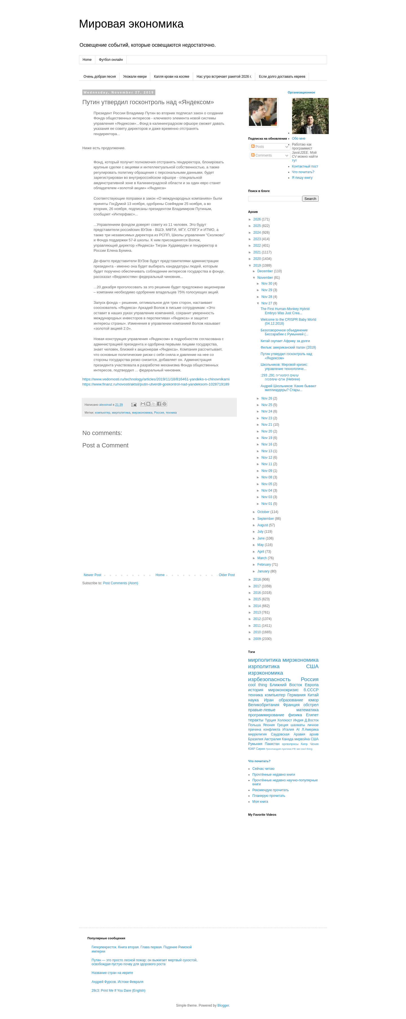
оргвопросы (290, 744)
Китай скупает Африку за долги (285, 341)
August (263, 525)
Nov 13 (267, 451)
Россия (159, 412)
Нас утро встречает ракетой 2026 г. (224, 77)
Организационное (301, 92)
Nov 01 (267, 504)
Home (87, 60)
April (261, 552)
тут (294, 160)
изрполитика (264, 666)
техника (171, 412)
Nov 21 (267, 425)
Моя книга (260, 802)
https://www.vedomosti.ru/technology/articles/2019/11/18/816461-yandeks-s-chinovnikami (156, 379)
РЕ (294, 748)
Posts (257, 147)
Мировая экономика (131, 23)
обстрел (311, 705)
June (261, 538)
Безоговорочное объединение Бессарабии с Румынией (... (284, 332)
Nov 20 (267, 431)
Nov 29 (267, 290)
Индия (298, 720)
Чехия (314, 744)
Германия (296, 695)
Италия (288, 730)
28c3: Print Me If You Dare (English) (118, 991)
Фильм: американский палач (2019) (288, 347)
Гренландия (273, 748)
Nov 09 (267, 471)
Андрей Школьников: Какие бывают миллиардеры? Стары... (288, 388)
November (265, 278)
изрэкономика (265, 673)
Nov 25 (267, 405)
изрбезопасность (269, 679)
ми (298, 748)
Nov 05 (267, 484)
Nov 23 (267, 418)
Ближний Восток (286, 685)
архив (314, 734)
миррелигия (257, 734)
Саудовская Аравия (288, 734)
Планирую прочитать (268, 796)
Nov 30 (267, 284)
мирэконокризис (283, 690)
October (263, 512)
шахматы (298, 725)
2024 (257, 233)
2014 (257, 606)
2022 (257, 245)
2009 (257, 639)
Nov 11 (267, 464)
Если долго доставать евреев (282, 77)
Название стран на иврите (112, 973)
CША (315, 739)
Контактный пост (305, 166)
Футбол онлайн (111, 60)
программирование (266, 715)
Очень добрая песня (99, 77)
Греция (282, 725)
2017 (257, 586)
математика (307, 710)
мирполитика (121, 412)
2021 (257, 252)
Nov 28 (267, 297)
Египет (312, 715)
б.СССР (311, 690)
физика (295, 715)
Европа (312, 685)
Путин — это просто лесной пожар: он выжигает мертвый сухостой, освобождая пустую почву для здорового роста (144, 962)
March (262, 558)
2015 (257, 599)
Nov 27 (267, 303)
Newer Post (92, 575)
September (266, 519)
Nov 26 (267, 398)
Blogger (223, 1005)
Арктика (286, 748)
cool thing (257, 685)
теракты (255, 720)
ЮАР (251, 748)
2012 (257, 619)
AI (297, 730)
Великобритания (263, 705)
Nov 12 (267, 458)
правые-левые (261, 710)
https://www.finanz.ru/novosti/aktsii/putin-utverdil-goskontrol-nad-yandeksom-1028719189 (155, 384)
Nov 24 (267, 411)
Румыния (255, 744)
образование (291, 700)
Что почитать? (303, 172)
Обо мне (299, 139)
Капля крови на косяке (171, 77)
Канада (288, 739)
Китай (313, 695)
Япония (269, 725)
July (260, 532)
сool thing (306, 748)
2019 (257, 265)
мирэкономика (142, 412)
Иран (268, 700)
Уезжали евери (135, 77)
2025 (257, 226)
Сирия (260, 748)
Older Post (227, 575)
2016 (257, 593)
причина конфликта (264, 730)
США (312, 666)
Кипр (304, 744)
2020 (257, 259)
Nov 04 (267, 490)
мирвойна (302, 739)
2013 (257, 612)
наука (253, 700)
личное (313, 725)
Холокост (284, 720)
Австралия (272, 739)
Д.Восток (312, 720)
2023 (257, 239)
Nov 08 (267, 477)
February (264, 565)
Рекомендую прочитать (270, 790)
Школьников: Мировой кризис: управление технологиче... (284, 367)
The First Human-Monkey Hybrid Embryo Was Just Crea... (285, 311)
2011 (257, 626)
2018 (257, 579)
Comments (261, 155)
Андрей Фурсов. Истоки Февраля (118, 982)
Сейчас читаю (263, 769)
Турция (270, 720)
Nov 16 (267, 444)
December (265, 271)
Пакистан (272, 744)
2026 (257, 219)
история (255, 690)
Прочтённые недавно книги (273, 775)
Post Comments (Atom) (120, 583)
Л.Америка (310, 730)
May (261, 545)
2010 (257, 632)
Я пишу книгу (302, 178)
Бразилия (255, 739)
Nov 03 (267, 497)
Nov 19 (267, 438)
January (263, 571)
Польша (254, 725)
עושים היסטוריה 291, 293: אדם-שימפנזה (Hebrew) (280, 377)
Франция (291, 705)
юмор (313, 700)
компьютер (102, 412)
